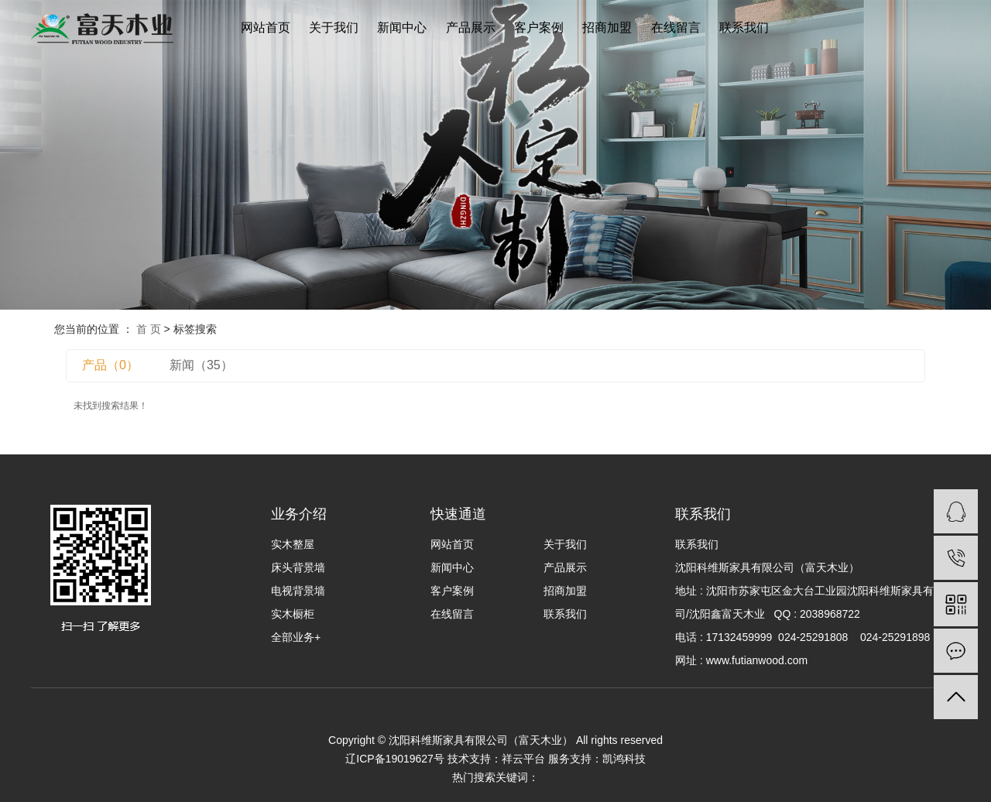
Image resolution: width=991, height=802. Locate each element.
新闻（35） (201, 365)
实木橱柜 (292, 614)
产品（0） (110, 365)
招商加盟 (607, 27)
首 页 (148, 329)
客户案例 (539, 27)
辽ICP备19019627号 (394, 758)
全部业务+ (296, 637)
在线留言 (676, 27)
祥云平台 (523, 758)
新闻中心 (402, 27)
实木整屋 (292, 544)
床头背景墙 (298, 567)
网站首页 (265, 27)
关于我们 (333, 27)
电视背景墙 (298, 590)
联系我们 (744, 27)
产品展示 (471, 27)
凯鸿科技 (624, 758)
